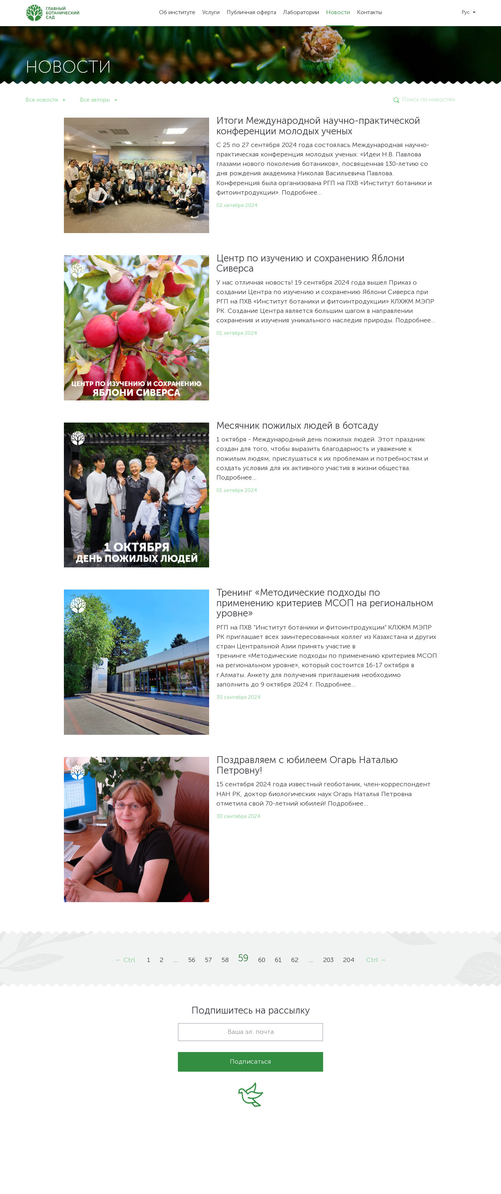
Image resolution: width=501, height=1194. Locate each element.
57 (208, 960)
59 (243, 958)
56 (191, 960)
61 (278, 960)
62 (294, 960)
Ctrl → (376, 960)
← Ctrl (125, 960)
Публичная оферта (251, 13)
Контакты (369, 13)
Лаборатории (301, 13)
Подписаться (250, 1062)
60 (261, 960)
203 (328, 960)
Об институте (177, 13)
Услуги (211, 13)
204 (348, 960)
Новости (338, 13)
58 (225, 960)
